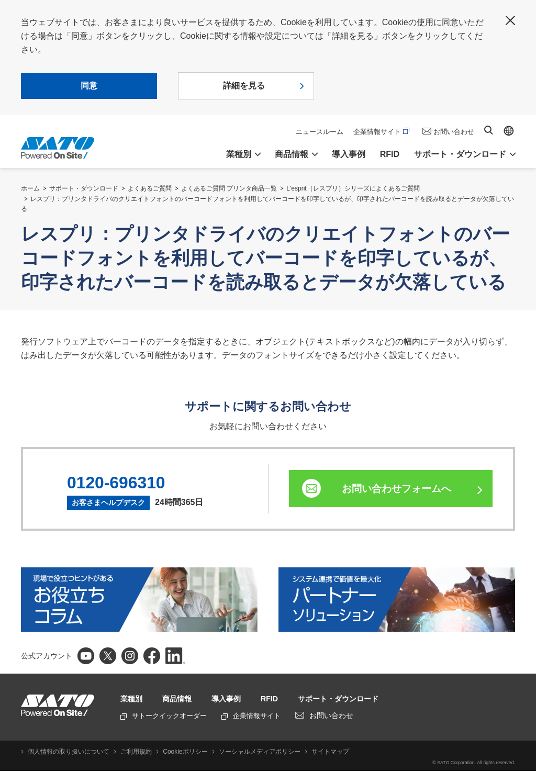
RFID (389, 154)
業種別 (133, 699)
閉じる (510, 20)
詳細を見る (244, 85)
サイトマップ (322, 752)
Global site (508, 131)
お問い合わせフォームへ (401, 489)
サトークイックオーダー (163, 717)
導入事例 (348, 154)
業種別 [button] (238, 154)
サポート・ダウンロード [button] (460, 154)
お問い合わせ (453, 132)
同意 (89, 85)
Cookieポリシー (180, 752)
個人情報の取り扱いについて (67, 752)
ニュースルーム (319, 132)
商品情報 (182, 699)
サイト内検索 (488, 130)
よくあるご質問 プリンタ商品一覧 (229, 188)
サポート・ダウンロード (83, 188)
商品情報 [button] (291, 154)
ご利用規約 (133, 752)
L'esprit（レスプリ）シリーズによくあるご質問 (352, 188)
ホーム (30, 188)
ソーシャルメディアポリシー (253, 752)
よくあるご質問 (150, 188)
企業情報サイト (381, 132)
